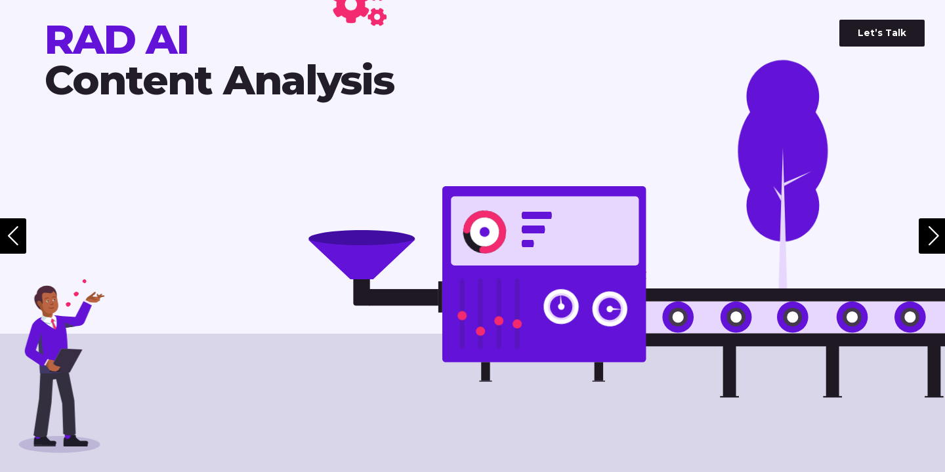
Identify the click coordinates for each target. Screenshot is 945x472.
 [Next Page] (934, 236)
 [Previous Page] (13, 236)
